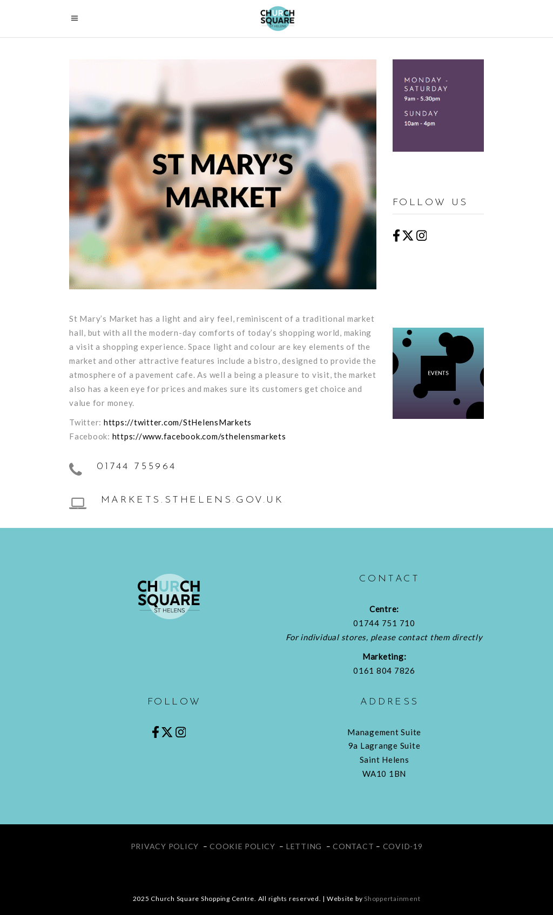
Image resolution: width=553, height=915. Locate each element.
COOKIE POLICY (242, 846)
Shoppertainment (392, 898)
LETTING (304, 846)
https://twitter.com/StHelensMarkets (178, 422)
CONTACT (353, 846)
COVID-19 (403, 846)
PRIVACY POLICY (165, 846)
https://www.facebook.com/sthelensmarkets (199, 436)
